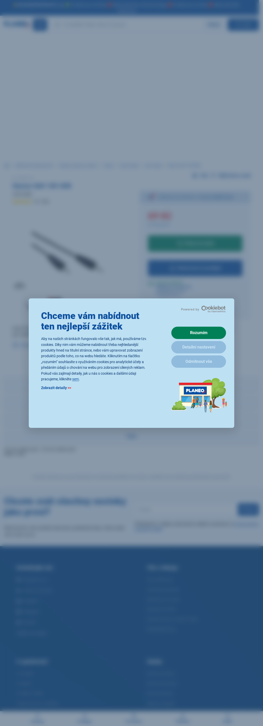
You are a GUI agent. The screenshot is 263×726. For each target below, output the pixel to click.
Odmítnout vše (198, 361)
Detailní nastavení (198, 347)
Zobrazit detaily (56, 388)
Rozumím (199, 332)
